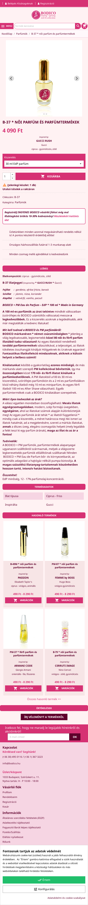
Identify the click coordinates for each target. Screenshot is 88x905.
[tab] (41, 114)
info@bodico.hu (11, 763)
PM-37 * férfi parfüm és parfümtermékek (23, 653)
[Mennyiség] (7, 176)
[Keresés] (47, 26)
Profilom (7, 792)
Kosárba (50, 176)
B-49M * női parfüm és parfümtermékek (23, 565)
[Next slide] (76, 78)
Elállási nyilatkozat (13, 837)
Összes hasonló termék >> (44, 699)
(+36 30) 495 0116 (12, 756)
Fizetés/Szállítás (11, 832)
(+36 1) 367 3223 (33, 756)
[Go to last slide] (11, 78)
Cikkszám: (8, 197)
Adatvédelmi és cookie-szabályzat (66, 897)
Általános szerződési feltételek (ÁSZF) (23, 818)
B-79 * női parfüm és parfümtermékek (65, 653)
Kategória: (8, 202)
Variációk (23, 600)
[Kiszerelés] (44, 163)
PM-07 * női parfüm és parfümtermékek (65, 565)
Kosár (6, 806)
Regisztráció (9, 801)
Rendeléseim (10, 797)
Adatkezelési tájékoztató (16, 822)
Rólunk (6, 841)
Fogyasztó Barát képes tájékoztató (22, 827)
